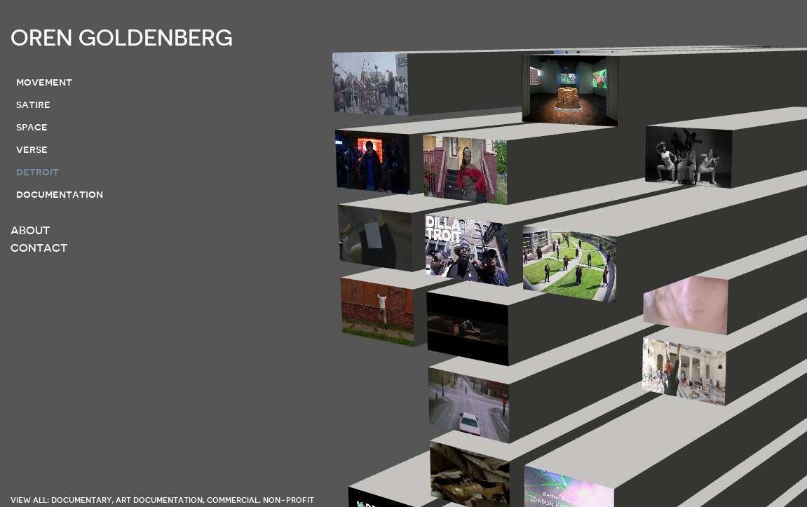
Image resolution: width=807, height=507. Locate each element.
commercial (233, 499)
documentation (59, 194)
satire (33, 104)
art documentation (159, 499)
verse (32, 149)
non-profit (288, 499)
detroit (37, 171)
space (32, 127)
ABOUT (30, 230)
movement (44, 82)
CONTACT (39, 248)
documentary (81, 499)
